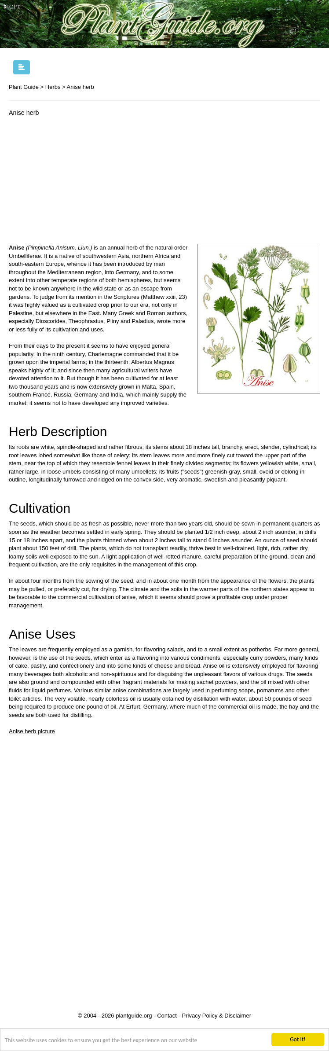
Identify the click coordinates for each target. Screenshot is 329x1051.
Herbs (53, 87)
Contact (167, 1015)
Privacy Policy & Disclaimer (216, 1015)
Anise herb (80, 87)
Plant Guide (24, 87)
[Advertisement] (83, 182)
